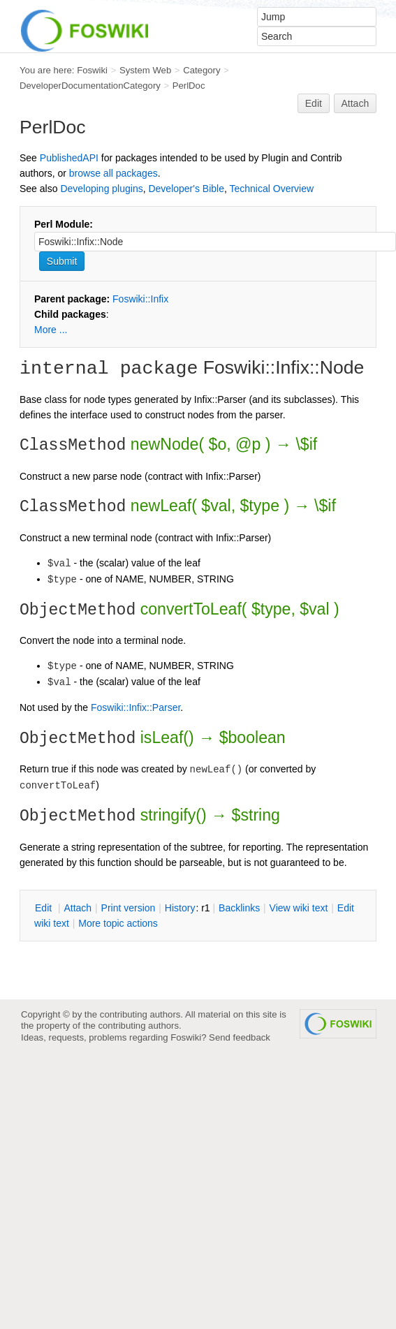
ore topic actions (118, 923)
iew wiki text (299, 907)
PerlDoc (189, 85)
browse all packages (113, 173)
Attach (355, 103)
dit (44, 907)
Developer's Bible (186, 188)
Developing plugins (101, 188)
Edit (313, 103)
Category (201, 70)
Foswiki (92, 70)
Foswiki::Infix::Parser (135, 707)
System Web (145, 70)
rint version (128, 907)
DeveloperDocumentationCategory (90, 85)
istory (180, 907)
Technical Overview (272, 188)
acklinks (239, 907)
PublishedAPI (69, 157)
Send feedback (239, 1037)
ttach (77, 907)
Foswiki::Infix (140, 298)
